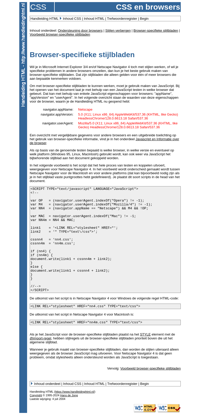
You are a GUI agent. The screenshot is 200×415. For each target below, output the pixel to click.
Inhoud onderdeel (47, 384)
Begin (144, 19)
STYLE (145, 334)
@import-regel (40, 338)
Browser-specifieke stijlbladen (155, 30)
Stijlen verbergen (118, 30)
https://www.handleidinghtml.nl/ (74, 391)
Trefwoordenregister (122, 19)
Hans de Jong (69, 395)
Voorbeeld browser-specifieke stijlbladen (60, 34)
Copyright (36, 395)
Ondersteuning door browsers (80, 30)
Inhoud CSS (72, 19)
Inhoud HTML (94, 19)
